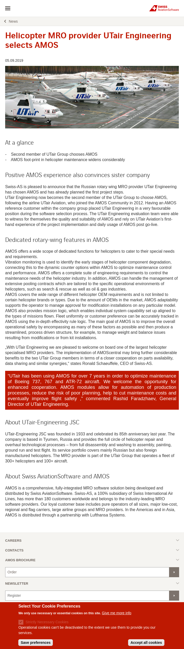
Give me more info (116, 616)
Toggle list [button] (92, 540)
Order (12, 572)
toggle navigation (8, 8)
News (13, 21)
